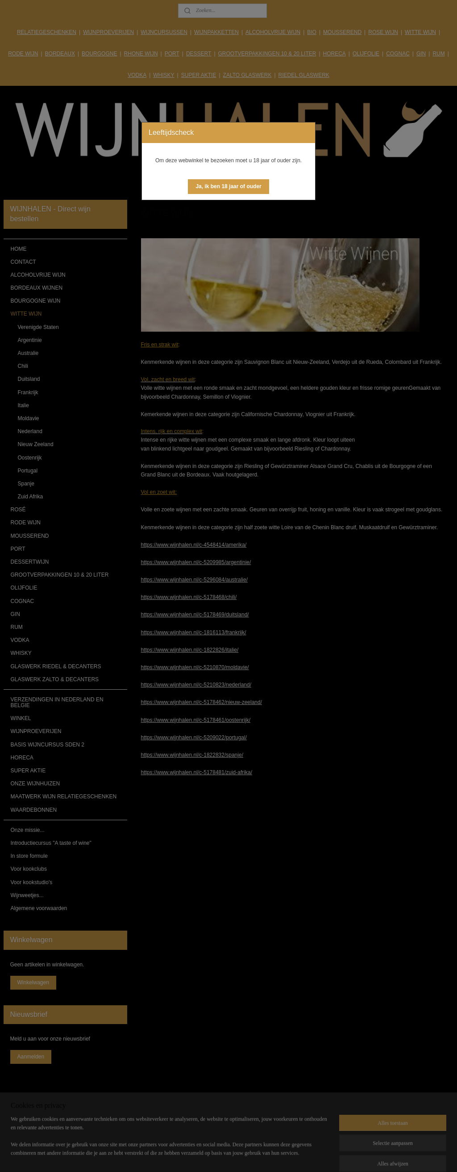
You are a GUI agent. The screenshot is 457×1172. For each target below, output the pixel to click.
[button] (228, 186)
